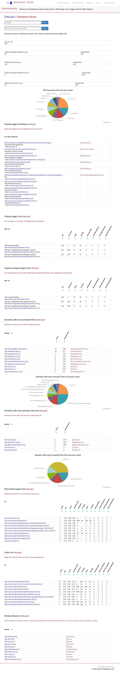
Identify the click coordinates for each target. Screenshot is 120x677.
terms (106, 667)
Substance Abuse (26, 16)
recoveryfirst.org (77, 359)
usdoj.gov (76, 440)
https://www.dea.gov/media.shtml (17, 172)
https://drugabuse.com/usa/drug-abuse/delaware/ (20, 156)
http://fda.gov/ (10, 641)
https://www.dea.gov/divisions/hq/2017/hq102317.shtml (22, 252)
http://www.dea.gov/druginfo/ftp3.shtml (17, 536)
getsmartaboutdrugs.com (81, 445)
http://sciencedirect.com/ (13, 659)
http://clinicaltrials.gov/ (12, 649)
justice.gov (77, 450)
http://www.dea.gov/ (11, 541)
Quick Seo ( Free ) (63, 3)
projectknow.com (77, 354)
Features (90, 3)
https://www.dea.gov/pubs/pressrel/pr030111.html (21, 181)
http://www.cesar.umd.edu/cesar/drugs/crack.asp (20, 149)
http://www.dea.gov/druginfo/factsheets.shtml (20, 179)
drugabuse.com (86, 156)
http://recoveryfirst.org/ (12, 359)
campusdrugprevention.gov (80, 349)
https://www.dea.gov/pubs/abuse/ (17, 192)
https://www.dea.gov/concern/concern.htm (19, 185)
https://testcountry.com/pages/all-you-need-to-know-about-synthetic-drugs (28, 143)
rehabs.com (71, 652)
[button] (63, 239)
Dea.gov (10, 16)
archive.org (70, 636)
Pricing (98, 3)
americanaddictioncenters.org (81, 361)
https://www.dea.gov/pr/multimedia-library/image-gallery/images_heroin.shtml (29, 528)
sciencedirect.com (72, 659)
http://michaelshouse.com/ (13, 371)
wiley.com (70, 644)
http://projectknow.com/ (13, 354)
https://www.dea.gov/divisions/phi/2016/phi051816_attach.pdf (25, 159)
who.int (69, 639)
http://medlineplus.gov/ (12, 351)
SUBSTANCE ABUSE (9, 9)
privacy (111, 667)
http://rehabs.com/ (11, 652)
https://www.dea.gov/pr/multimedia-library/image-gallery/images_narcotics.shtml (30, 531)
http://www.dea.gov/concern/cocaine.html (19, 153)
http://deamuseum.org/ (12, 442)
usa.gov (76, 447)
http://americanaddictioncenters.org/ (16, 361)
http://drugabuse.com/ (12, 356)
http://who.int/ (10, 639)
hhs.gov (74, 369)
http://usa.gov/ (10, 447)
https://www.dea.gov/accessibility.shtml (17, 538)
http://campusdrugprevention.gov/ (16, 349)
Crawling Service (78, 3)
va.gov (69, 654)
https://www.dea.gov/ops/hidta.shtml (16, 533)
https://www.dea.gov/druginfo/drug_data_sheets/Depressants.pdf (25, 523)
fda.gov (69, 641)
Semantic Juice (20, 2)
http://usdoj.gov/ (10, 440)
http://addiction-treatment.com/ (15, 364)
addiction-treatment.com (79, 364)
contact (100, 667)
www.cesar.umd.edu (87, 149)
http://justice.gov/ (11, 450)
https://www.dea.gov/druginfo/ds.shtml (17, 247)
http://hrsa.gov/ (10, 657)
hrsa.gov (70, 657)
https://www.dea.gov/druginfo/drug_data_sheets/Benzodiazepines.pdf (27, 526)
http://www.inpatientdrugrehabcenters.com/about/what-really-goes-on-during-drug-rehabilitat (33, 175)
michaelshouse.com (78, 371)
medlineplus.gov (86, 162)
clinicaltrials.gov (72, 649)
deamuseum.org (79, 442)
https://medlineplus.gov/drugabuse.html (17, 162)
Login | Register (109, 3)
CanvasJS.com (107, 122)
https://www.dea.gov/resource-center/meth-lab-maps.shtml (23, 584)
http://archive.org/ (11, 636)
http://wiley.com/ (10, 644)
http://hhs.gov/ (10, 369)
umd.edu (74, 366)
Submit (45, 22)
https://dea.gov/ (11, 147)
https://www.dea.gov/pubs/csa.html (17, 205)
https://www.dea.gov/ (13, 166)
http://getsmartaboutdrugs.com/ (15, 445)
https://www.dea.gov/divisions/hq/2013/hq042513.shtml (22, 256)
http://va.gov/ (9, 654)
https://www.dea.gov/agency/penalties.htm (19, 198)
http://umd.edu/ (10, 366)
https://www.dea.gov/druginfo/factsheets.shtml (19, 602)
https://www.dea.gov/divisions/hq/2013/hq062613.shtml (22, 594)
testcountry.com (86, 143)
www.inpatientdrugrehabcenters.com (92, 175)
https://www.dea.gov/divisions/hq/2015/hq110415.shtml (22, 592)
